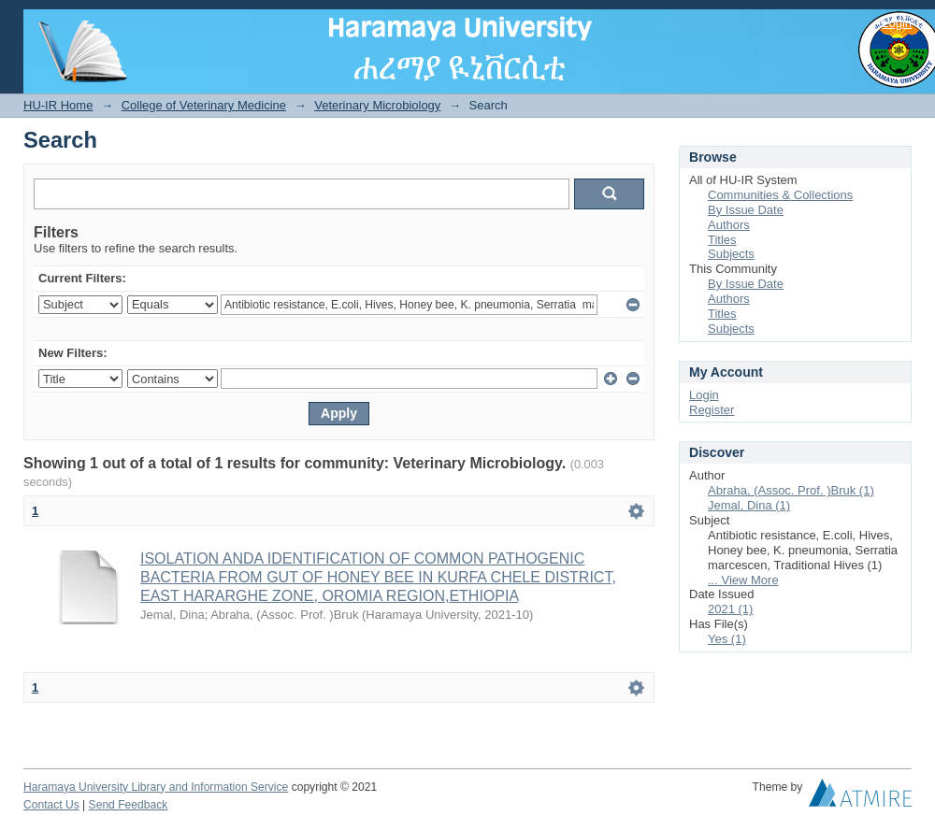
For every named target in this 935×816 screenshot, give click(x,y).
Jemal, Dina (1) (749, 505)
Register (711, 410)
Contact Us (51, 804)
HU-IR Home (58, 105)
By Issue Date (746, 210)
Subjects (731, 254)
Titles (722, 240)
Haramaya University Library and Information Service (155, 787)
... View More (743, 580)
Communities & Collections (780, 195)
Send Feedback (128, 804)
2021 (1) (730, 609)
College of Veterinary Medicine (204, 105)
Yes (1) (727, 639)
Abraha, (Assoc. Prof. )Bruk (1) (791, 490)
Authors (729, 225)
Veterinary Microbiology (377, 105)
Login (897, 23)
